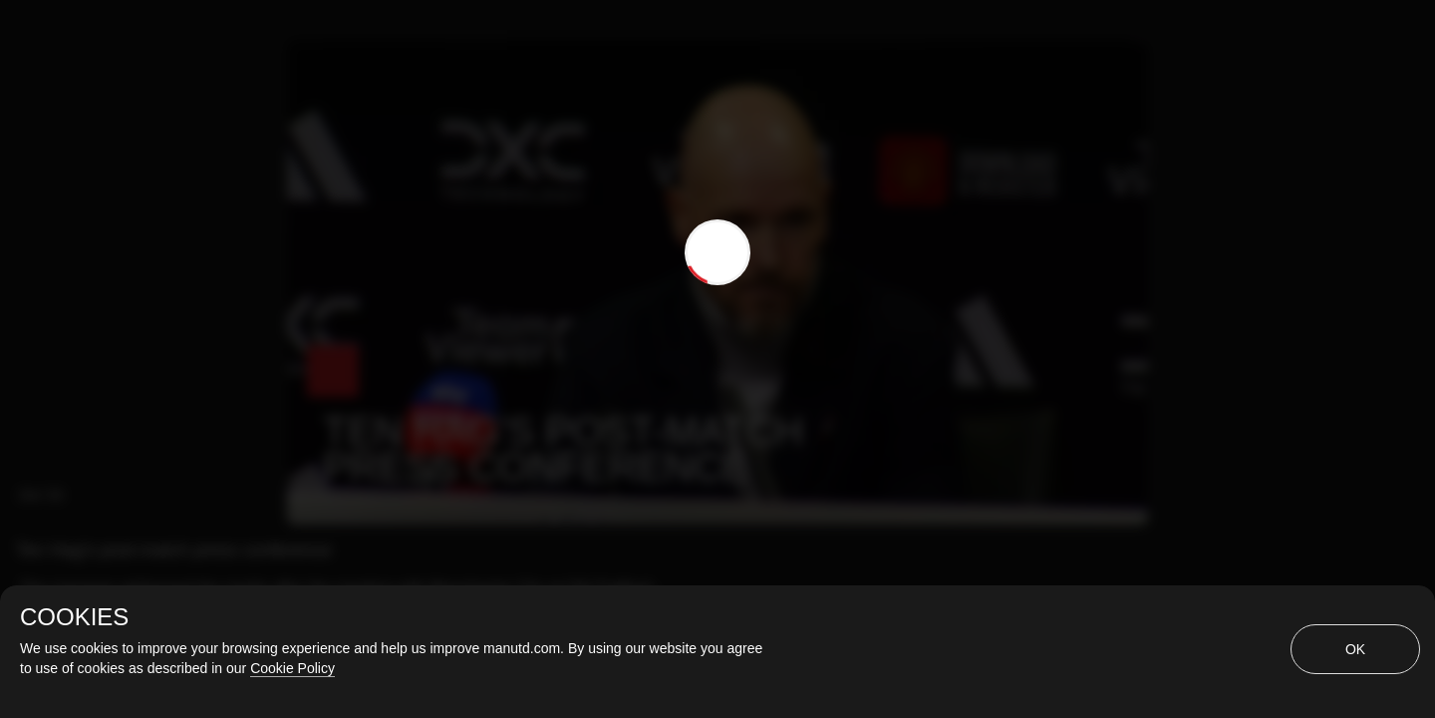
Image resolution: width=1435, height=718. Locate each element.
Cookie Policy (292, 668)
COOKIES (74, 617)
